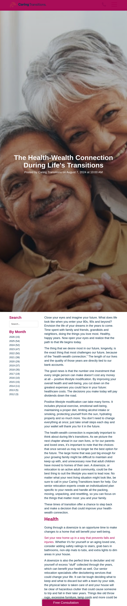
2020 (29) (14, 361)
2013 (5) (13, 390)
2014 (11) (14, 386)
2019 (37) (14, 365)
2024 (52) (14, 345)
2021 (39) (14, 357)
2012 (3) (13, 394)
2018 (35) (14, 369)
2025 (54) (14, 341)
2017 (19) (14, 373)
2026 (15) (14, 337)
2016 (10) (14, 377)
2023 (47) (14, 349)
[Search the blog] (23, 324)
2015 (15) (14, 382)
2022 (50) (14, 353)
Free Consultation (66, 602)
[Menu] (114, 4)
